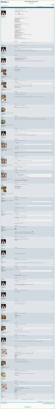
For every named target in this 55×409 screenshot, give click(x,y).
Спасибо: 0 (53, 62)
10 (30, 42)
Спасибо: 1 (53, 224)
